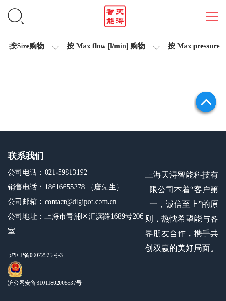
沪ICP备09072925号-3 (35, 255)
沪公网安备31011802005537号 (44, 283)
